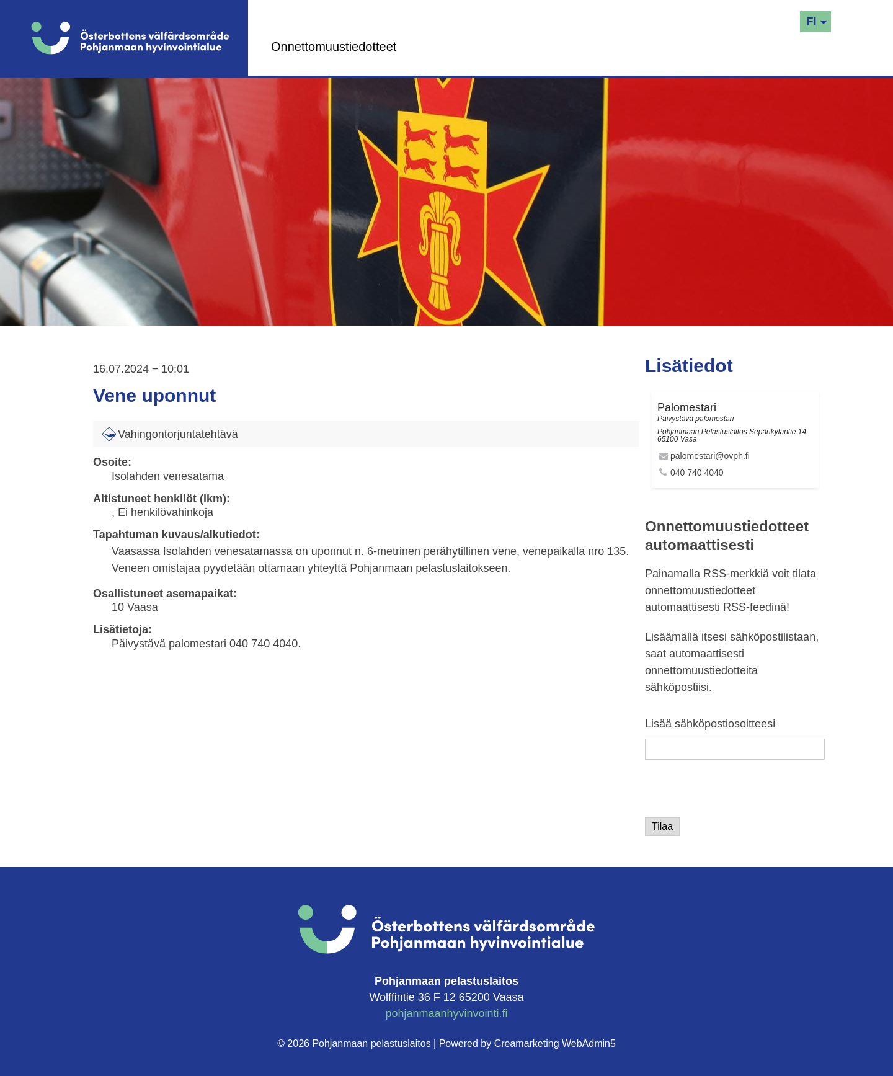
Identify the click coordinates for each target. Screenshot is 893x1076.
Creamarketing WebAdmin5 (555, 1043)
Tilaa (662, 826)
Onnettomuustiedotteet (333, 46)
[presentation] (739, 793)
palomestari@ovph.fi (710, 456)
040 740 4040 (697, 473)
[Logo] (139, 38)
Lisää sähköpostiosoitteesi (710, 723)
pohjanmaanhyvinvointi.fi (446, 1013)
